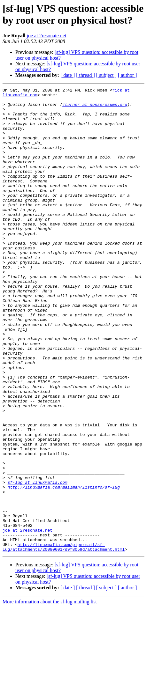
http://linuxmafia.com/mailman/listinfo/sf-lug (64, 567)
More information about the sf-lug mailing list (50, 694)
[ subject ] (106, 75)
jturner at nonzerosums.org (94, 108)
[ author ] (127, 75)
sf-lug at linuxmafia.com (37, 561)
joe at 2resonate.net (46, 35)
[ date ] (67, 75)
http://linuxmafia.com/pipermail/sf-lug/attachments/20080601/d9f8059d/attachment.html (64, 639)
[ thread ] (85, 75)
